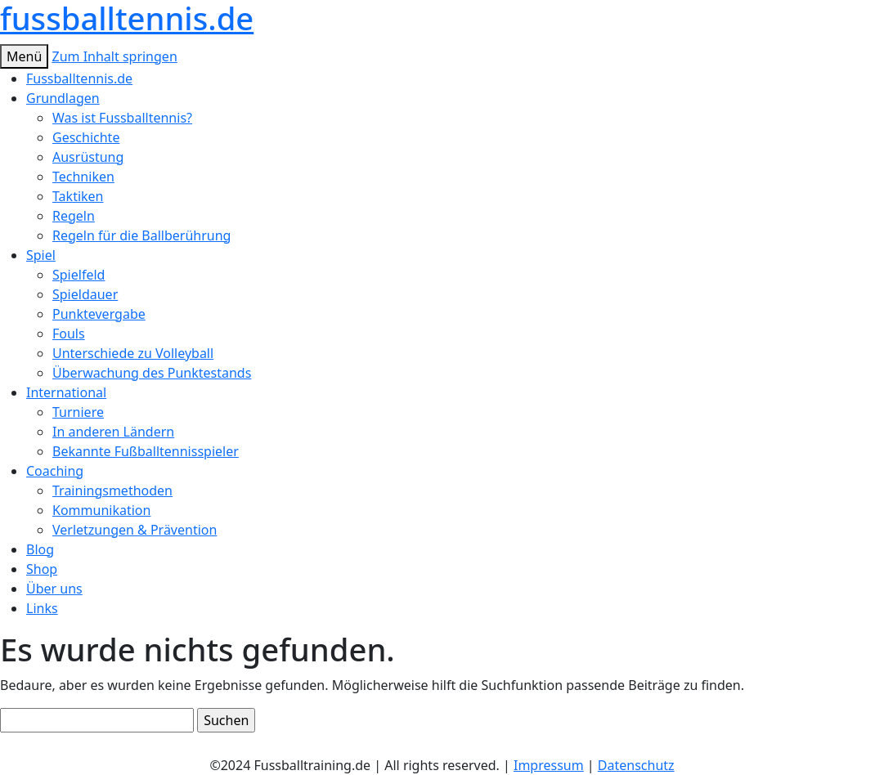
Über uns (54, 589)
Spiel (41, 255)
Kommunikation (101, 510)
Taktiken (78, 196)
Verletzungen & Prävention (134, 530)
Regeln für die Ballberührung (141, 235)
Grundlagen (63, 98)
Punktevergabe (99, 314)
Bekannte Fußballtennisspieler (145, 451)
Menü (24, 56)
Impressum (549, 765)
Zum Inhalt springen (114, 56)
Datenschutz (636, 765)
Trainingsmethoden (112, 490)
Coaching (54, 471)
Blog (40, 549)
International (66, 392)
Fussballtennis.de (79, 78)
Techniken (83, 177)
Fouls (68, 334)
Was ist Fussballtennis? (122, 118)
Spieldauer (85, 294)
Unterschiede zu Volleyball (132, 353)
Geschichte (85, 137)
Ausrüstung (87, 157)
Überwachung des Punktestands (151, 373)
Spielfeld (78, 275)
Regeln (73, 216)
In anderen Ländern (113, 432)
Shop (41, 569)
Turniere (78, 412)
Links (42, 608)
